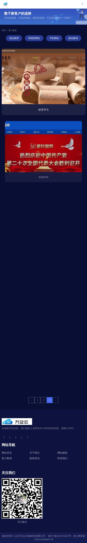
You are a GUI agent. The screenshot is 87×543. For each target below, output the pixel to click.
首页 (4, 30)
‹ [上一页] (31, 400)
